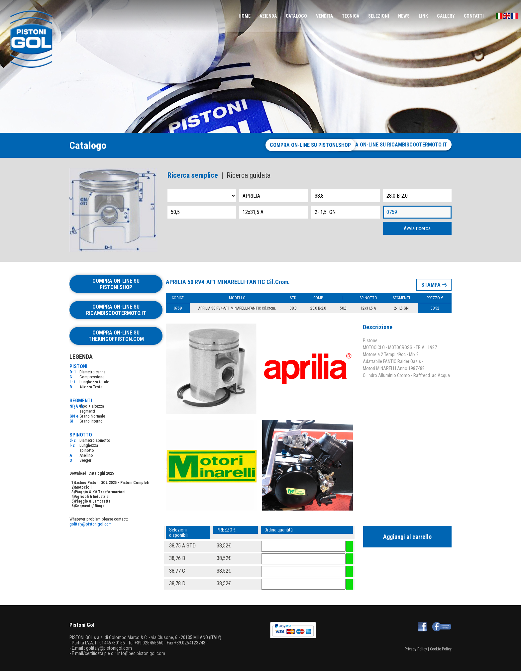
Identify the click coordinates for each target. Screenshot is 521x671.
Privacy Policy (416, 648)
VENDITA (324, 16)
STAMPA (434, 282)
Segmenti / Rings (89, 506)
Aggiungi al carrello (407, 535)
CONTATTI (474, 16)
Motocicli (83, 487)
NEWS (404, 16)
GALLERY (446, 16)
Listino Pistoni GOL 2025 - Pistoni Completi (112, 482)
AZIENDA (268, 16)
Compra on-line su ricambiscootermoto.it (393, 145)
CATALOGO (296, 16)
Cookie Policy (441, 648)
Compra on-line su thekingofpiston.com (116, 336)
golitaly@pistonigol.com (90, 524)
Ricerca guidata (248, 175)
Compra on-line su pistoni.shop (287, 145)
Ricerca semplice (192, 175)
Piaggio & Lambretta (92, 501)
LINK (423, 16)
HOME (245, 16)
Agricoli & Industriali (92, 496)
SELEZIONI (378, 16)
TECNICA (350, 16)
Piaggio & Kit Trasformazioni (100, 492)
